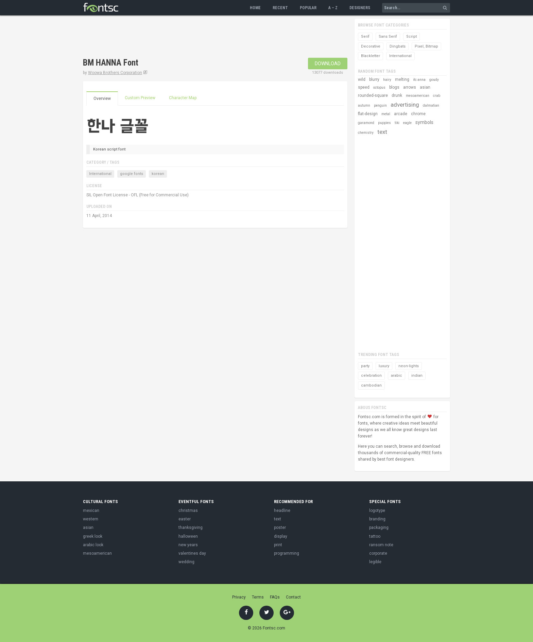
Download (328, 63)
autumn (364, 105)
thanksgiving (190, 527)
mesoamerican (417, 95)
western (90, 519)
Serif (365, 36)
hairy (387, 80)
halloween (188, 536)
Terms (258, 597)
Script (411, 36)
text (382, 131)
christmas (188, 510)
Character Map (182, 97)
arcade (400, 113)
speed (363, 87)
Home (255, 7)
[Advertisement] (206, 37)
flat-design (368, 113)
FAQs (275, 597)
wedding (186, 561)
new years (188, 544)
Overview (102, 98)
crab (436, 95)
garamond (366, 123)
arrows (409, 87)
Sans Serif (388, 36)
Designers (359, 7)
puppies (384, 123)
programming (286, 553)
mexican (91, 510)
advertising (405, 104)
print (278, 544)
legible (375, 561)
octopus (379, 87)
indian (417, 375)
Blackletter (370, 56)
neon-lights (408, 366)
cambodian (371, 385)
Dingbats (398, 46)
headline (282, 510)
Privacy (239, 597)
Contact (293, 597)
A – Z (333, 7)
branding (377, 519)
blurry (374, 79)
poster (280, 527)
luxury (384, 366)
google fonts (131, 174)
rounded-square (373, 95)
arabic (396, 375)
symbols (424, 122)
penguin (380, 105)
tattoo (374, 536)
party (365, 366)
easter (184, 519)
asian (425, 87)
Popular (308, 7)
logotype (377, 510)
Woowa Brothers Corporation (115, 72)
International (100, 174)
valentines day (192, 553)
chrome (418, 113)
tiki (397, 123)
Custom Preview (140, 97)
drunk (397, 95)
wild (361, 79)
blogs (394, 87)
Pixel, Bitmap (426, 46)
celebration (371, 375)
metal (385, 114)
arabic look (93, 544)
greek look (92, 536)
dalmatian (431, 105)
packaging (379, 527)
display (280, 536)
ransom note (381, 544)
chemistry (366, 133)
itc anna (419, 80)
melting (402, 79)
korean (158, 174)
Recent (280, 7)
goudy (434, 80)
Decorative (370, 46)
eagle (407, 123)
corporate (378, 553)
